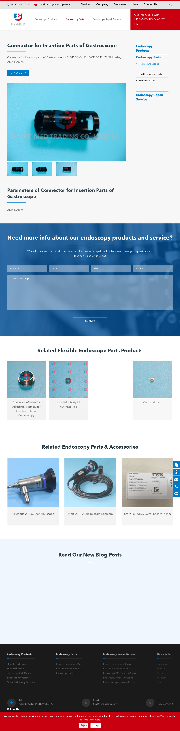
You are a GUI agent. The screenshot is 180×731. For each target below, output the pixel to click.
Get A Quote (18, 73)
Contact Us (150, 4)
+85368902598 (22, 5)
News (135, 4)
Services (86, 4)
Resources (120, 4)
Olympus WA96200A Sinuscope (35, 514)
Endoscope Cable (148, 81)
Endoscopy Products (46, 19)
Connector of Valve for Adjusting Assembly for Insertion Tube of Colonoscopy (24, 409)
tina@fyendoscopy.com (58, 5)
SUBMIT (90, 321)
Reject (84, 725)
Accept (95, 725)
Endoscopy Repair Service (107, 19)
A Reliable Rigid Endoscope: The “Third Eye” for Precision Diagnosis (30, 614)
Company (102, 4)
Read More (19, 623)
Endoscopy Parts (75, 19)
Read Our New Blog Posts (90, 555)
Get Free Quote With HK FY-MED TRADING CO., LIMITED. (150, 19)
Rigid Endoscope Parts (150, 74)
